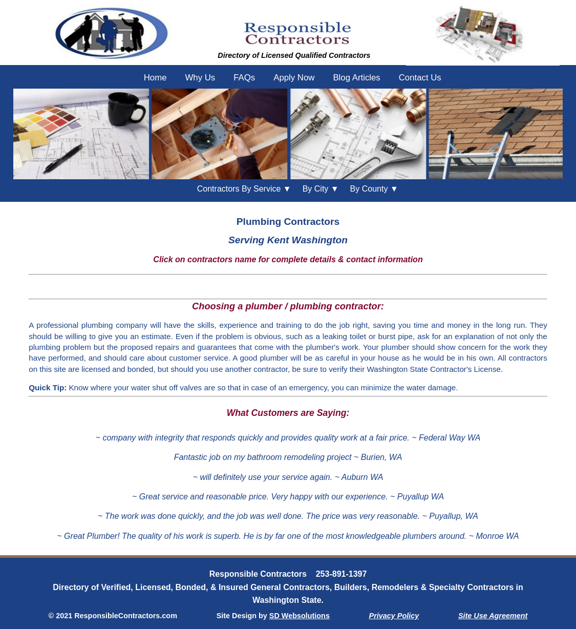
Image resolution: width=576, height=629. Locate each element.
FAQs (244, 77)
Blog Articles (356, 77)
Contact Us (420, 77)
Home (155, 77)
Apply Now (293, 77)
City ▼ (321, 188)
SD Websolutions (299, 616)
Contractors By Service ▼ (244, 188)
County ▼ (374, 188)
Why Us (200, 77)
